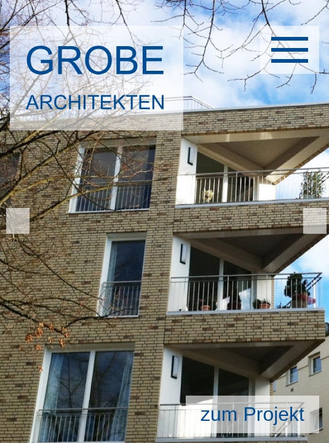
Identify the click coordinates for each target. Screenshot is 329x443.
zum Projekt (252, 414)
